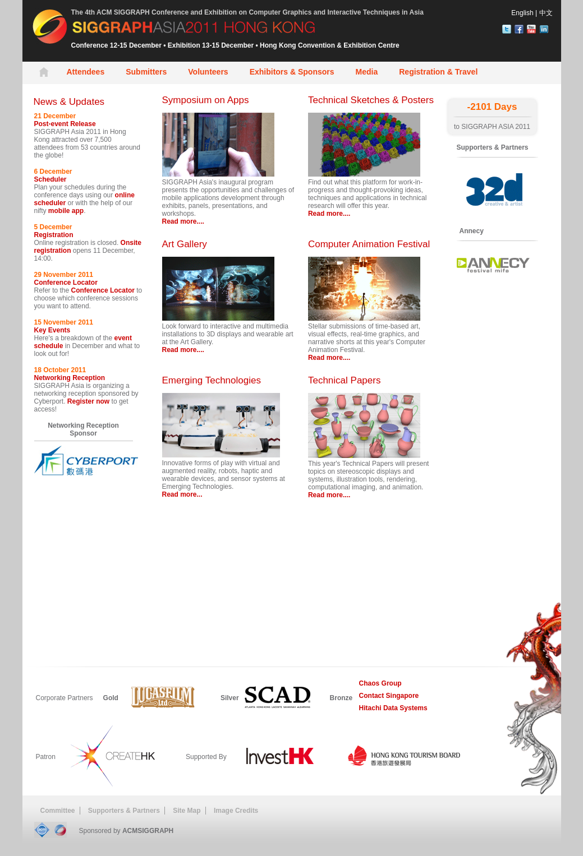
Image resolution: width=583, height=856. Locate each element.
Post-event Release (65, 124)
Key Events (52, 330)
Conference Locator (66, 282)
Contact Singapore (389, 696)
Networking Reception (69, 378)
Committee (57, 811)
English (522, 13)
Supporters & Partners (124, 811)
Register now (88, 401)
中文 (546, 13)
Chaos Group (380, 683)
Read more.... (183, 221)
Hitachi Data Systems (393, 708)
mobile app (66, 211)
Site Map (186, 811)
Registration (54, 235)
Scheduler (50, 179)
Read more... (182, 494)
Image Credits (236, 811)
